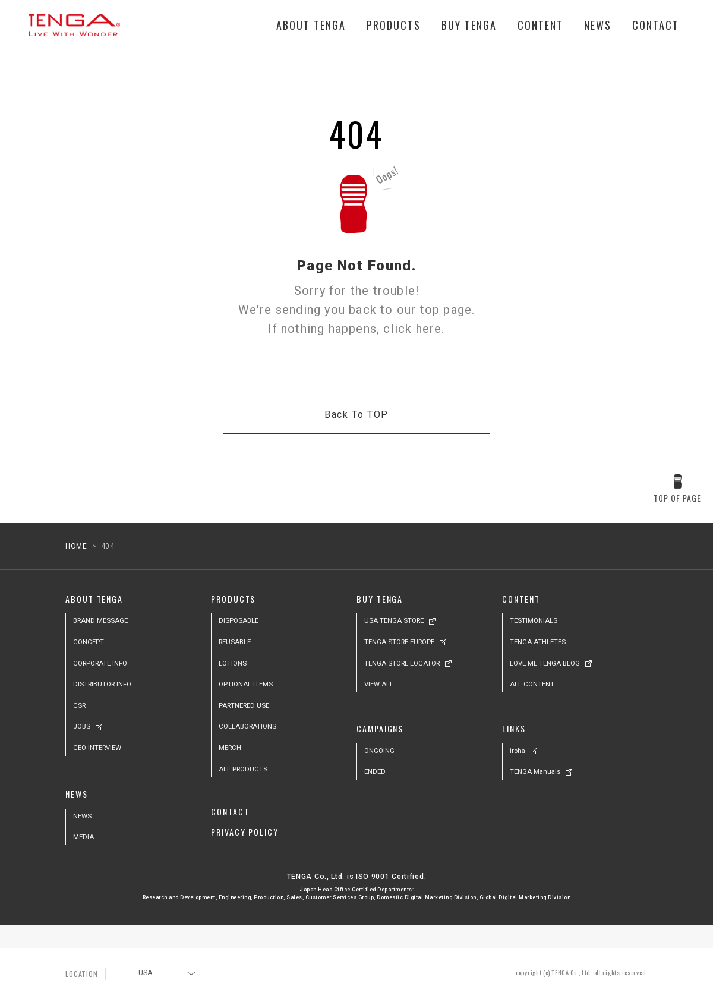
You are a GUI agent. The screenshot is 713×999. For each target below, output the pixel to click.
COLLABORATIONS (247, 726)
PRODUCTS (394, 25)
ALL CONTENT (532, 684)
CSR (79, 705)
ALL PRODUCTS (243, 769)
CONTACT (655, 25)
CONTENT (540, 25)
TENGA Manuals (535, 771)
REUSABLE (235, 642)
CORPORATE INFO (100, 663)
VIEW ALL (378, 684)
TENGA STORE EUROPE (399, 642)
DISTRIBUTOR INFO (102, 684)
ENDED (375, 771)
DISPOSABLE (238, 620)
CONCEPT (88, 642)
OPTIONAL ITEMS (246, 684)
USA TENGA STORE (394, 620)
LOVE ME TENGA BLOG (545, 663)
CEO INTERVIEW (97, 747)
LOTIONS (233, 663)
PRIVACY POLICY (245, 831)
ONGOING (379, 750)
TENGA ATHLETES (538, 642)
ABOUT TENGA (311, 25)
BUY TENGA (469, 25)
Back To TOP (356, 414)
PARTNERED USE (244, 705)
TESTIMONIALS (533, 620)
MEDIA (83, 837)
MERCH (230, 747)
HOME (76, 546)
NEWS (597, 25)
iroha (517, 750)
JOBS (81, 726)
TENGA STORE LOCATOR (402, 663)
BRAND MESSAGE (100, 620)
